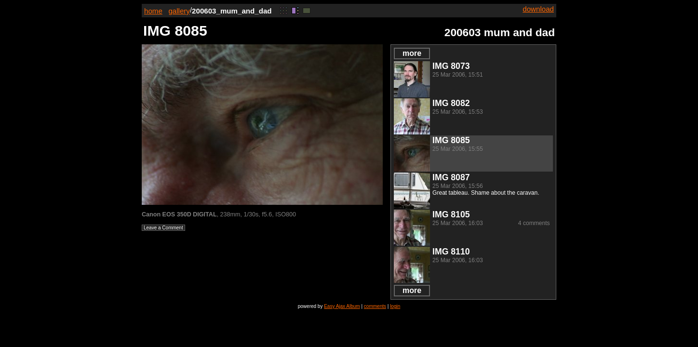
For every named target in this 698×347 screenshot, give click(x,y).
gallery (179, 11)
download (538, 9)
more (412, 53)
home (153, 11)
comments (375, 306)
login (395, 306)
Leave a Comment (163, 227)
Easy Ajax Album (342, 306)
